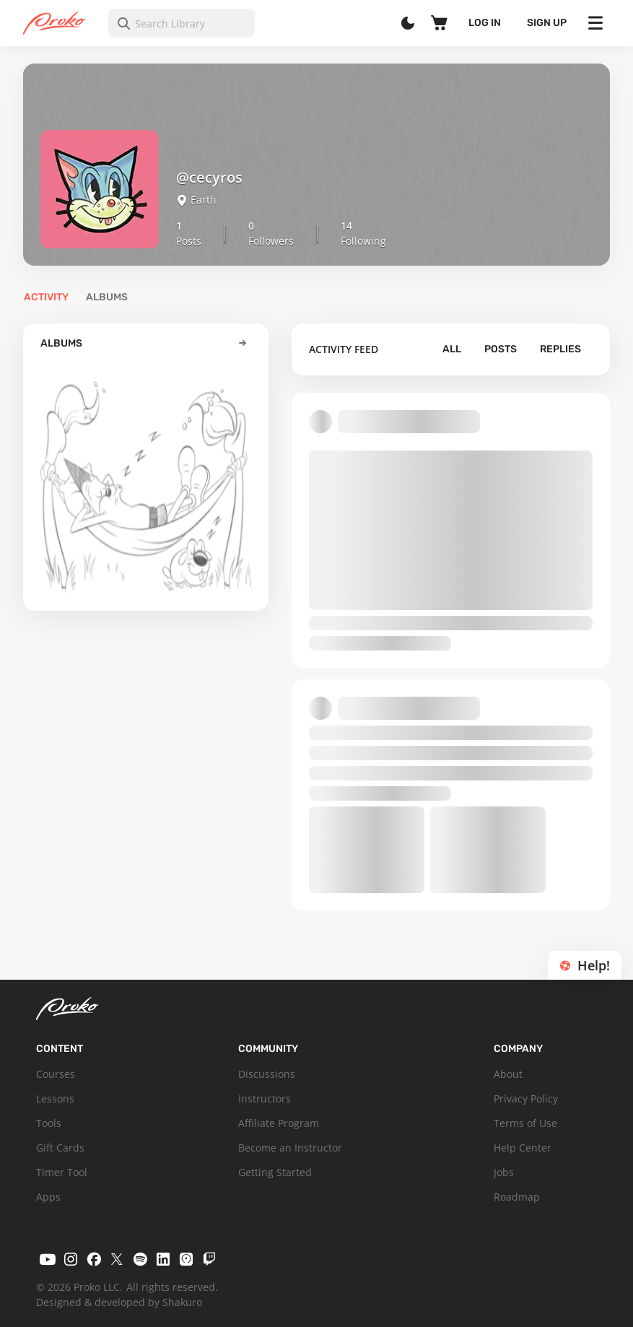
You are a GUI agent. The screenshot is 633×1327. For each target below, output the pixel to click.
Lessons (55, 1098)
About (508, 1074)
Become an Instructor (290, 1147)
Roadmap (517, 1197)
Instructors (264, 1098)
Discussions (266, 1074)
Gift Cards (60, 1147)
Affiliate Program (278, 1123)
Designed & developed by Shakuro (119, 1302)
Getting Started (275, 1172)
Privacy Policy (526, 1098)
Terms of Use (525, 1123)
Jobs (504, 1172)
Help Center (522, 1147)
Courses (55, 1074)
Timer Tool (61, 1172)
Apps (48, 1197)
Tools (48, 1123)
